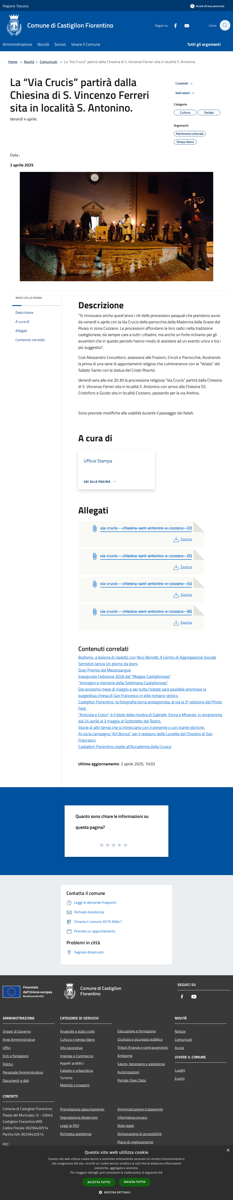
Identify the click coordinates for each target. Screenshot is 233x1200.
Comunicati (48, 61)
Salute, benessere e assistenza (141, 1064)
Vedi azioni (185, 93)
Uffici (7, 1047)
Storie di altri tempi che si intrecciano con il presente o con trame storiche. (141, 727)
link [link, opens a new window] (160, 1172)
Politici (8, 1064)
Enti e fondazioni (16, 1056)
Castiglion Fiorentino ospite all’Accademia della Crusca (124, 746)
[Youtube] (184, 25)
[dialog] (116, 1173)
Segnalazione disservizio (79, 1117)
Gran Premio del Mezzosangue (104, 670)
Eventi (180, 1078)
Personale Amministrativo (23, 1072)
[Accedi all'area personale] (207, 6)
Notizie (180, 1031)
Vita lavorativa (71, 1047)
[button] (116, 1192)
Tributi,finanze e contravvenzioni (142, 1047)
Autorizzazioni (128, 1072)
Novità (29, 61)
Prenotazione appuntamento (82, 1109)
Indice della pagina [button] (28, 298)
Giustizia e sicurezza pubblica (139, 1039)
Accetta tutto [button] (99, 1182)
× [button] (228, 1150)
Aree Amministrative (19, 1039)
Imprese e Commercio (76, 1056)
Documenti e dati (16, 1080)
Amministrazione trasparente (140, 1109)
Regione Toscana (15, 6)
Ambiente (124, 1055)
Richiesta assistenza (75, 1133)
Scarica (182, 539)
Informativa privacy (132, 1117)
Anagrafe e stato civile (77, 1031)
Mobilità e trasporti (75, 1085)
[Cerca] (224, 25)
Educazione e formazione (136, 1031)
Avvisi (179, 1047)
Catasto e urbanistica (76, 1070)
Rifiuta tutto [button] (135, 1182)
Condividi (184, 83)
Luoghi (180, 1070)
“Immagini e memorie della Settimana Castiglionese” (123, 683)
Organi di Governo (17, 1031)
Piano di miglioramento (135, 1142)
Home (12, 61)
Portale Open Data (131, 1080)
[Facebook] (172, 25)
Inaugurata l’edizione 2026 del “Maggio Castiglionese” (124, 676)
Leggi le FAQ (69, 1125)
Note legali (125, 1125)
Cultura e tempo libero (77, 1039)
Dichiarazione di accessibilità (139, 1133)
